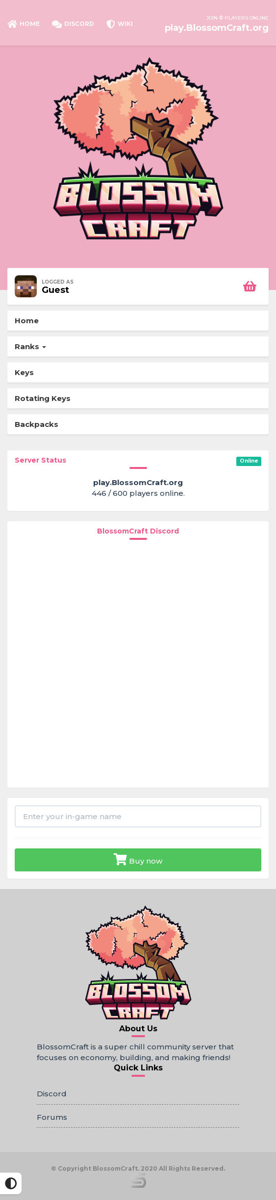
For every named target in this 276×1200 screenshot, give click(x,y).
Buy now (138, 859)
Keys (24, 372)
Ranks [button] (30, 346)
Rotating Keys (43, 398)
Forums (52, 1117)
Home (27, 320)
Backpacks (36, 424)
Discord (52, 1093)
